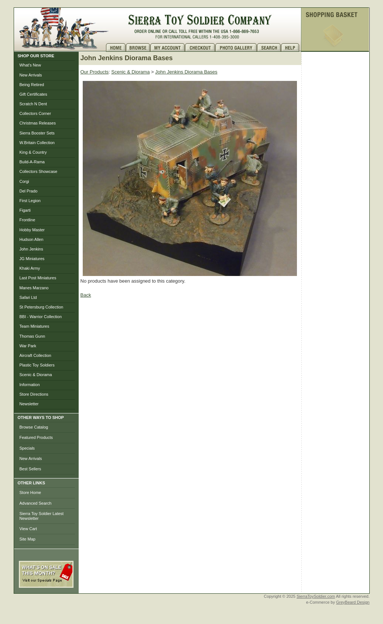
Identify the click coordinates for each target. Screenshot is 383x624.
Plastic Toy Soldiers (37, 365)
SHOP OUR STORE (36, 56)
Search (269, 47)
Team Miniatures (34, 326)
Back (86, 295)
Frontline (27, 220)
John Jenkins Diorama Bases (186, 72)
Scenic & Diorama (36, 374)
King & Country (33, 152)
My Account (167, 47)
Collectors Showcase (39, 171)
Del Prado (29, 191)
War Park (28, 346)
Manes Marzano (34, 288)
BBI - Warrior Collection (41, 316)
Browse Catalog (34, 427)
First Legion (30, 200)
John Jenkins (31, 249)
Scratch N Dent (33, 104)
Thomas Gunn (32, 336)
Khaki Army (30, 268)
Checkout (200, 47)
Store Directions (34, 394)
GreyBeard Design (353, 602)
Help (291, 47)
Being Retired (32, 84)
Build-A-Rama (32, 162)
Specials (27, 448)
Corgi (24, 181)
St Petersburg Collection (42, 307)
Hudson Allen (32, 239)
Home (116, 47)
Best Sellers (30, 469)
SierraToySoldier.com (316, 596)
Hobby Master (32, 230)
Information (30, 384)
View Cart (28, 528)
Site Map (27, 539)
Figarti (25, 210)
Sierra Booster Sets (37, 133)
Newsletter (29, 404)
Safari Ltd (28, 297)
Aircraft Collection (35, 355)
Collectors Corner (35, 113)
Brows (138, 47)
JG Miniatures (32, 258)
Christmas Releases (38, 123)
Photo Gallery (236, 47)
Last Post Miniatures (38, 278)
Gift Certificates (33, 94)
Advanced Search (36, 503)
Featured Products (36, 437)
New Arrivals (31, 75)
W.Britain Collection (37, 142)
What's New (30, 65)
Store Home (30, 492)
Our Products (95, 72)
